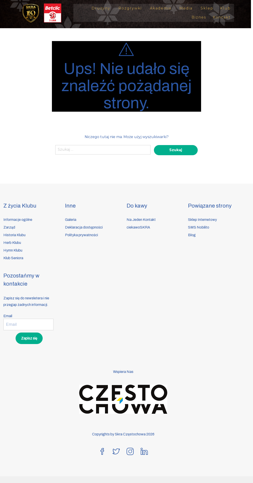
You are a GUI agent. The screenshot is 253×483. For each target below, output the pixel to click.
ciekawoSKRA (138, 227)
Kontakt (224, 17)
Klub (227, 8)
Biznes (201, 17)
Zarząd (9, 227)
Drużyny (104, 8)
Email (7, 316)
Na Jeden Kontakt (141, 220)
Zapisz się (29, 338)
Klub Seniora (13, 258)
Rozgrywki (133, 8)
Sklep (209, 8)
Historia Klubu (14, 235)
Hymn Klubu (12, 250)
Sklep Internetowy (202, 220)
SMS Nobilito (198, 227)
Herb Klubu (12, 243)
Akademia (163, 8)
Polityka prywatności (81, 235)
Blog (192, 235)
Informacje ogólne (17, 220)
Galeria (70, 220)
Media (188, 8)
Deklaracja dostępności (84, 227)
